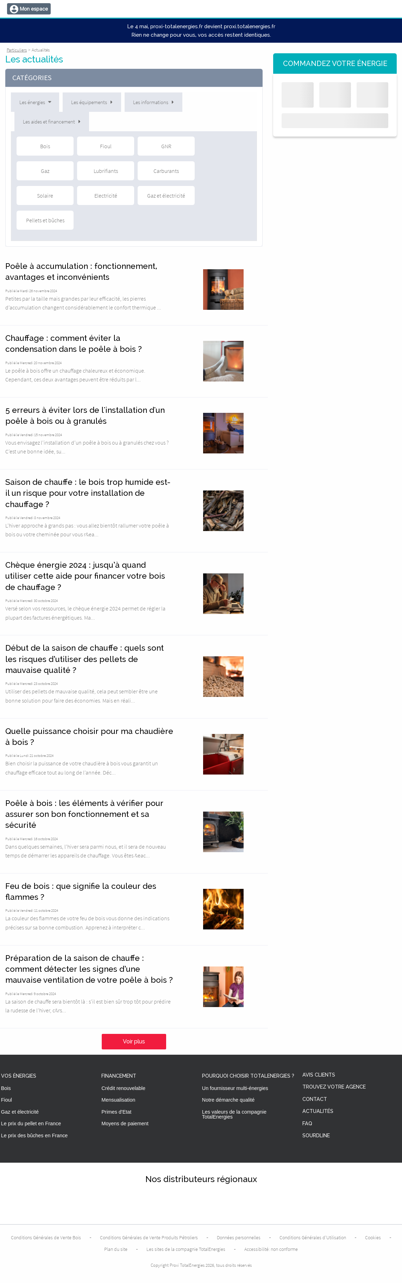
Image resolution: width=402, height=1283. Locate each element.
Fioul (106, 146)
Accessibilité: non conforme (271, 1249)
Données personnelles (238, 1237)
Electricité (105, 195)
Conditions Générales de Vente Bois (46, 1237)
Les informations (153, 102)
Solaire (45, 195)
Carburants (166, 170)
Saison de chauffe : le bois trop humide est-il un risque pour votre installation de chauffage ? (87, 493)
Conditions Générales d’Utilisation (312, 1237)
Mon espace (34, 9)
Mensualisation (118, 1100)
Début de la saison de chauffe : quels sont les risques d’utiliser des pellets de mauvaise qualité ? (84, 659)
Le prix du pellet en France (31, 1123)
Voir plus (134, 1041)
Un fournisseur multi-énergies (235, 1088)
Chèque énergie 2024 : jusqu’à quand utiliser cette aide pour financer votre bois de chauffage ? (85, 576)
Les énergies (35, 102)
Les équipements (92, 102)
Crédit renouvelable (123, 1088)
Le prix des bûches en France (34, 1135)
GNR (166, 146)
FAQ (307, 1123)
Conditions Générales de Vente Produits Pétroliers (149, 1237)
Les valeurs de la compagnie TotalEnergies (234, 1114)
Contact (314, 1099)
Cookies (373, 1237)
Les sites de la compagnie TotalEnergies (185, 1249)
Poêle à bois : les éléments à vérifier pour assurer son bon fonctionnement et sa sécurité (84, 814)
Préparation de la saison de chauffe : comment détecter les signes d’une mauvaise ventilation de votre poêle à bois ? (89, 969)
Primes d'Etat (116, 1112)
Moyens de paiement (125, 1123)
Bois (45, 146)
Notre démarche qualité (228, 1100)
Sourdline (316, 1135)
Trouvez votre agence (334, 1087)
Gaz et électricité (166, 195)
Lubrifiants (106, 170)
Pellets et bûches (45, 220)
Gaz (45, 170)
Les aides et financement (52, 121)
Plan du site (115, 1249)
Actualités (317, 1111)
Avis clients (318, 1075)
